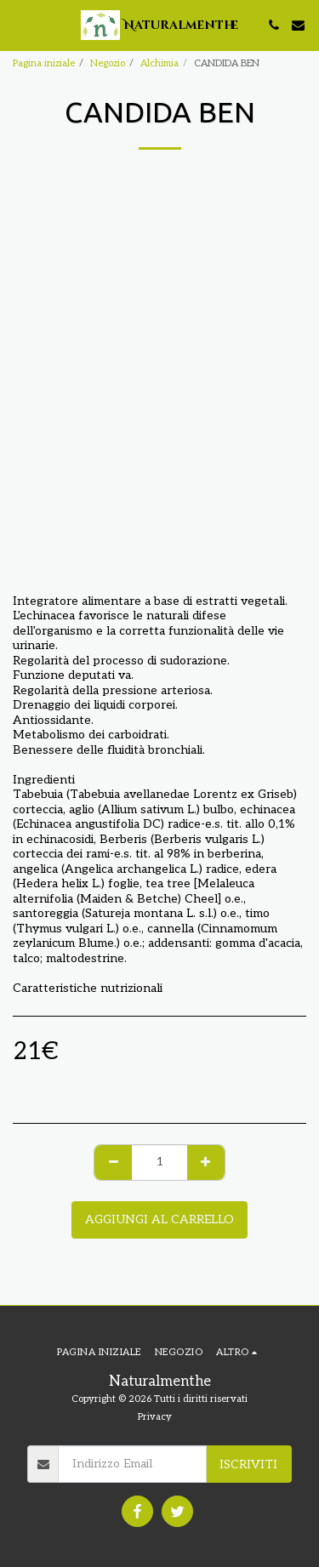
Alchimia (159, 63)
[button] (18, 25)
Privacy (155, 1416)
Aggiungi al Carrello (159, 1219)
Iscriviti (248, 1464)
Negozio (107, 63)
